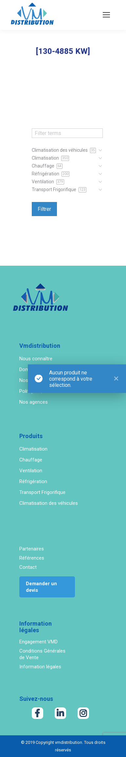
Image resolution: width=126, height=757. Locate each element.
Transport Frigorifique (42, 492)
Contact (28, 567)
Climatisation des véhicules (48, 503)
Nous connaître (35, 359)
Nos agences (33, 402)
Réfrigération (33, 481)
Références (31, 558)
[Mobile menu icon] (106, 14)
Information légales (40, 667)
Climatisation (33, 449)
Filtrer (44, 209)
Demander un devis (41, 587)
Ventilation (30, 471)
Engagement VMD (38, 642)
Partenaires (31, 549)
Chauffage (30, 460)
